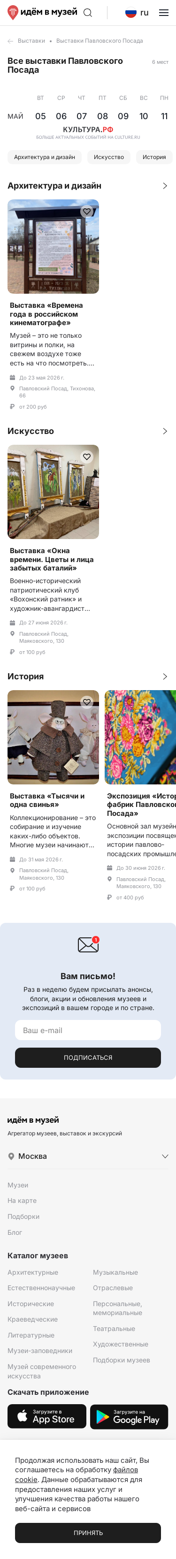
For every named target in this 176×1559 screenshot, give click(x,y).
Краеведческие (33, 1319)
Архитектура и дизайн (44, 156)
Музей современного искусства (42, 1371)
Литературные (31, 1335)
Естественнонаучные (41, 1288)
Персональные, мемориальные (117, 1308)
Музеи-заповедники (40, 1350)
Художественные (120, 1344)
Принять (88, 1532)
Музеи (18, 1185)
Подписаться (88, 1057)
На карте (22, 1200)
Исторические (31, 1304)
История (154, 156)
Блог (15, 1232)
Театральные (114, 1328)
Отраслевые (113, 1288)
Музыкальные (115, 1272)
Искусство (109, 156)
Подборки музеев (121, 1360)
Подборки (23, 1216)
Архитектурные (33, 1272)
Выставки (31, 40)
